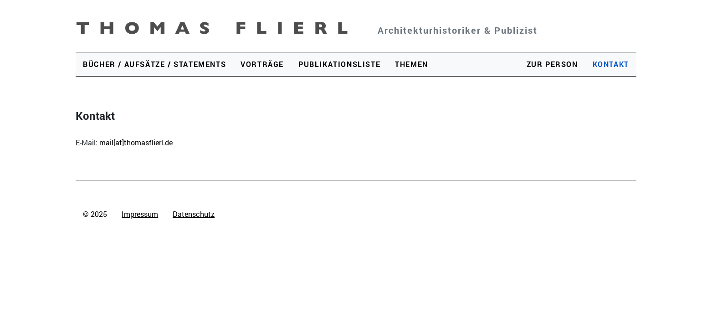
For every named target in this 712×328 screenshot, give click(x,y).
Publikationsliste (339, 64)
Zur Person (552, 64)
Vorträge (262, 64)
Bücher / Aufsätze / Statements (154, 64)
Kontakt (611, 64)
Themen (411, 64)
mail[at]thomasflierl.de (136, 142)
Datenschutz (194, 214)
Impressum (140, 214)
